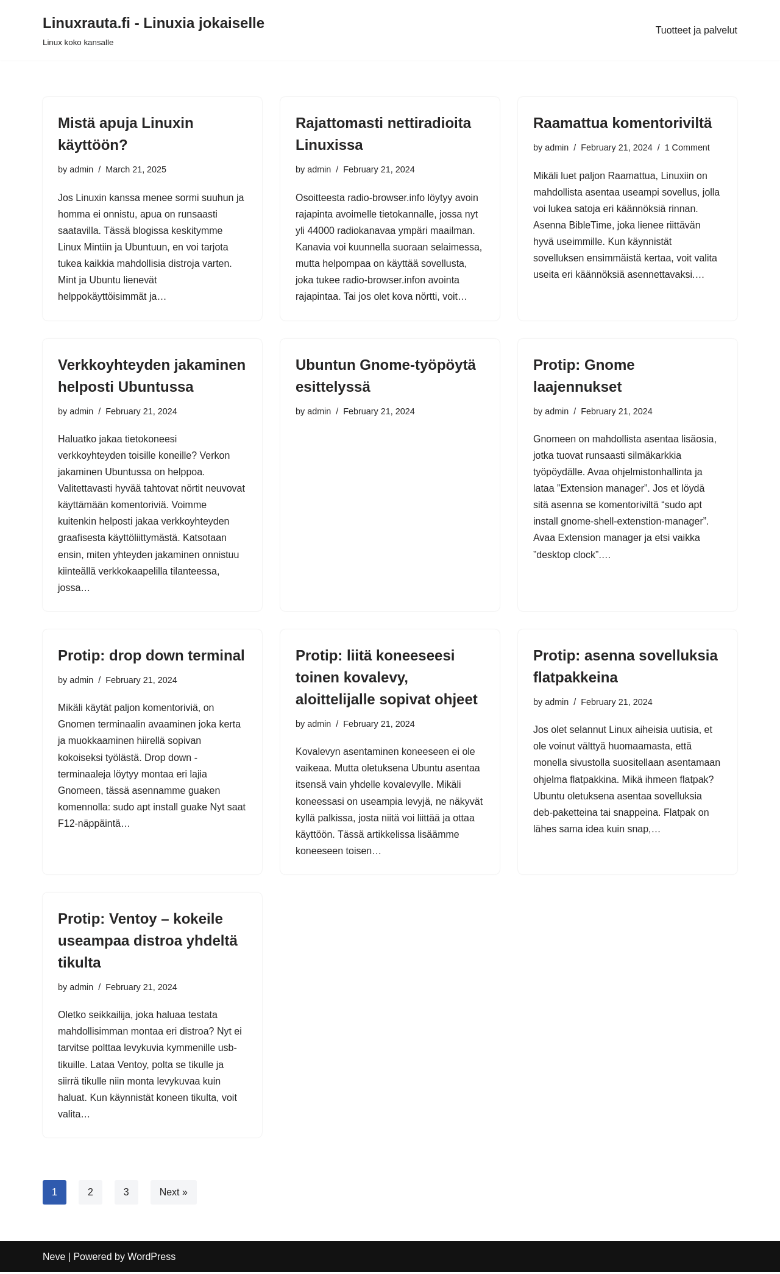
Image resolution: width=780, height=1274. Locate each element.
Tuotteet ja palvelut (696, 30)
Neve (54, 1258)
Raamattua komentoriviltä (622, 123)
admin (81, 169)
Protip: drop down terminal (151, 656)
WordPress (151, 1258)
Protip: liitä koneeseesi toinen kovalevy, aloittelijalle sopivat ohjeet (387, 678)
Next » (174, 1194)
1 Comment (687, 147)
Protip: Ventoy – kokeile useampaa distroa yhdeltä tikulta (148, 941)
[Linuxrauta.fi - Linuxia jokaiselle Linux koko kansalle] (153, 30)
